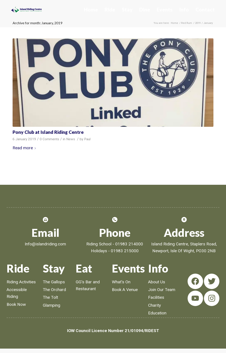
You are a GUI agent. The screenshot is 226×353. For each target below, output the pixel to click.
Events (165, 9)
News (70, 139)
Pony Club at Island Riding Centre (48, 132)
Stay (127, 9)
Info (184, 9)
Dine (144, 9)
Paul (87, 139)
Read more (25, 147)
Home (91, 9)
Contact (205, 9)
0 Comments (49, 139)
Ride (110, 9)
